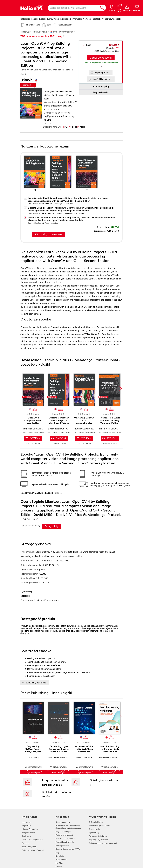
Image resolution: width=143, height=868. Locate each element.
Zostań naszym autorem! (99, 825)
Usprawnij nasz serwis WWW (67, 849)
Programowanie (28, 600)
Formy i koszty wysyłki (64, 842)
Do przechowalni (100, 92)
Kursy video (53, 19)
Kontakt (58, 867)
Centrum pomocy (62, 822)
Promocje (77, 19)
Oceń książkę (94, 829)
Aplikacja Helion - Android (32, 850)
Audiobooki (65, 19)
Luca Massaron (117, 429)
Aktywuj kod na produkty (32, 840)
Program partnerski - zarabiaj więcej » (55, 782)
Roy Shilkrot (79, 213)
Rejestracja (26, 825)
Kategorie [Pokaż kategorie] (25, 19)
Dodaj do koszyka (100, 57)
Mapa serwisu (61, 859)
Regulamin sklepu (62, 831)
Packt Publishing (66, 102)
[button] (121, 388)
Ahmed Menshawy (106, 757)
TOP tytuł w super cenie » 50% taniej (41, 36)
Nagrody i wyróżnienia (98, 840)
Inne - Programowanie (49, 600)
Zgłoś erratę (26, 591)
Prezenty (25, 843)
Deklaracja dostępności (65, 838)
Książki (34, 19)
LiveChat (59, 863)
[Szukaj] (102, 8)
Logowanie (26, 822)
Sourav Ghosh (65, 757)
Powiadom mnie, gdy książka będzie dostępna (33, 772)
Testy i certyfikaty (29, 847)
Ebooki (42, 19)
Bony (49, 25)
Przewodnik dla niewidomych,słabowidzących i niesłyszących (68, 826)
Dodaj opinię (51, 526)
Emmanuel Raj (33, 757)
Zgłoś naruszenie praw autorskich (103, 843)
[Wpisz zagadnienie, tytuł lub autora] (73, 8)
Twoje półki (26, 836)
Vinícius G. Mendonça (54, 95)
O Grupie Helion (96, 822)
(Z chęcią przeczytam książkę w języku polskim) (60, 105)
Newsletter (59, 856)
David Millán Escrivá (62, 91)
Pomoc (57, 493)
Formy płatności (62, 845)
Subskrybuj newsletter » (104, 782)
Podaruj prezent (64, 25)
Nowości (87, 19)
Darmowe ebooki (113, 19)
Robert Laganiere (51, 223)
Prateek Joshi (68, 204)
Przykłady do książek (98, 836)
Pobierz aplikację (32, 25)
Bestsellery (98, 19)
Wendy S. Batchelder (84, 757)
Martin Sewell (53, 757)
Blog (57, 852)
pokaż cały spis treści (36, 682)
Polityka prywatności (64, 835)
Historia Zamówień (30, 829)
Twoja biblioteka (28, 833)
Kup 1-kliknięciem (101, 79)
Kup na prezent (102, 72)
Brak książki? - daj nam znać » (56, 794)
